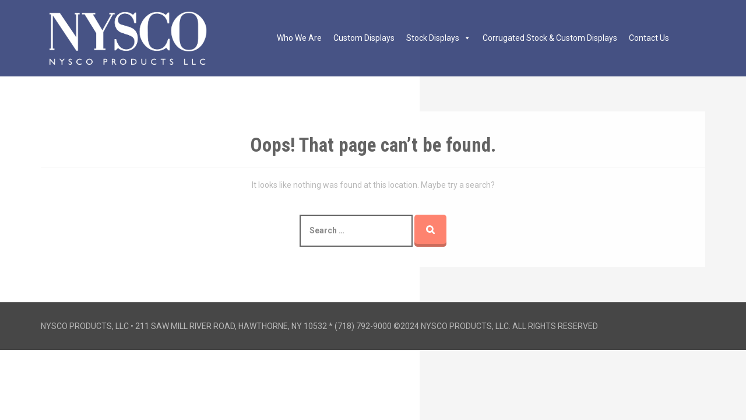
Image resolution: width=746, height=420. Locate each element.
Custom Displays (364, 38)
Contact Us (649, 38)
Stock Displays (438, 38)
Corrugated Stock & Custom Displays (550, 38)
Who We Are (299, 38)
